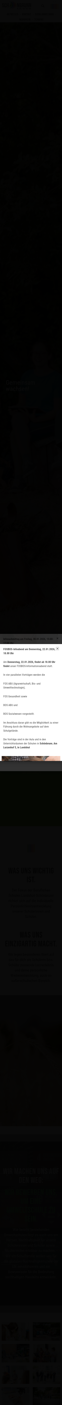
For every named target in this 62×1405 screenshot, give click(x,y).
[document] (31, 702)
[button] (57, 648)
